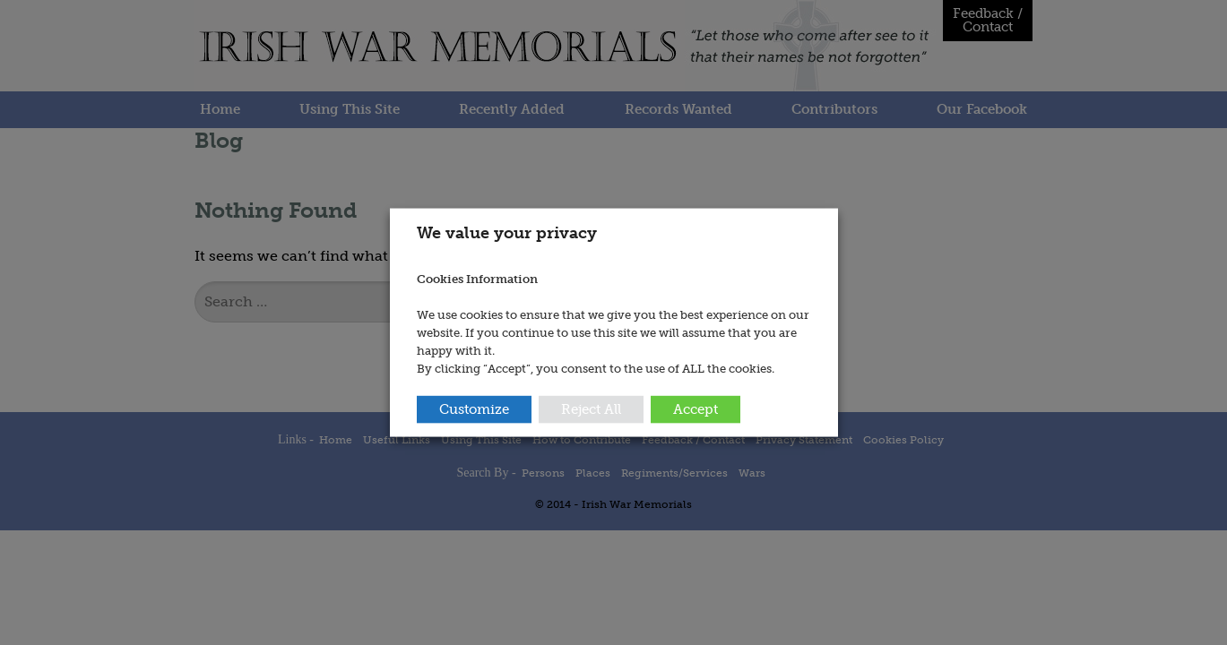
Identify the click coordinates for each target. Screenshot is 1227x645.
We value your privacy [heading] (507, 233)
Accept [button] (695, 408)
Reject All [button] (591, 408)
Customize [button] (474, 408)
